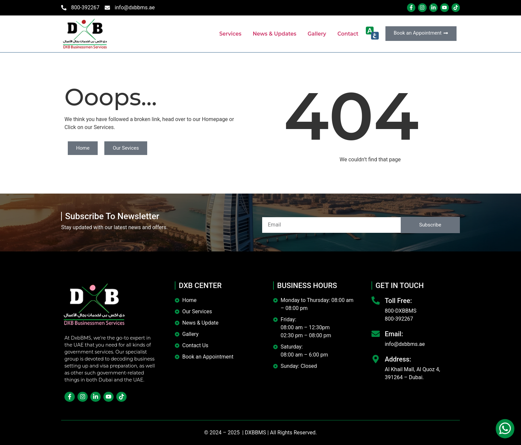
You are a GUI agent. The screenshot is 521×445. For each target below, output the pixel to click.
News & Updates (273, 34)
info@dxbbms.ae (405, 344)
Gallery (316, 34)
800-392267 (399, 319)
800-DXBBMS (400, 311)
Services (228, 34)
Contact (348, 34)
